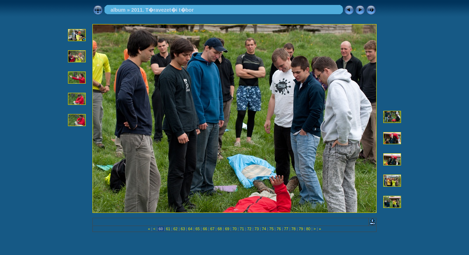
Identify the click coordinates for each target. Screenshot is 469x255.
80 (308, 229)
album (118, 10)
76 (279, 229)
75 (271, 229)
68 (219, 229)
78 (293, 229)
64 (190, 229)
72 (249, 229)
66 (205, 229)
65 (197, 229)
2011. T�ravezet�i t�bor (162, 10)
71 (242, 229)
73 (256, 229)
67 (212, 229)
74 (264, 229)
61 (168, 229)
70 (234, 229)
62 (175, 229)
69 (227, 229)
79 (301, 229)
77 (286, 229)
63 (183, 229)
